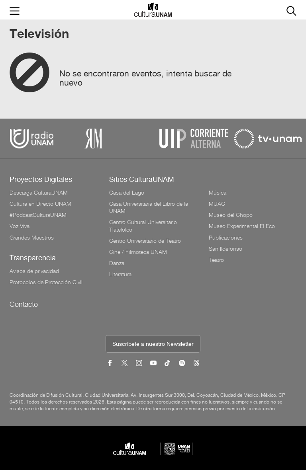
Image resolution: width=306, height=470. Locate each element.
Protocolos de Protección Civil (46, 282)
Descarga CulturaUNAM (39, 192)
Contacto (24, 304)
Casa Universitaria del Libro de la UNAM (148, 207)
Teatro (216, 259)
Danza (116, 263)
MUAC (217, 203)
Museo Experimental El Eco (242, 226)
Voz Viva (19, 226)
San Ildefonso (225, 248)
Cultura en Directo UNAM (40, 203)
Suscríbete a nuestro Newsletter (153, 344)
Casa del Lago (126, 192)
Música (217, 192)
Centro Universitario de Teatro (145, 240)
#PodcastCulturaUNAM (38, 214)
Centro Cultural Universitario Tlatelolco (143, 225)
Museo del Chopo (231, 214)
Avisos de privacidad (34, 271)
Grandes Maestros (32, 237)
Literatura (120, 274)
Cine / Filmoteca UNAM (138, 251)
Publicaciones (226, 237)
